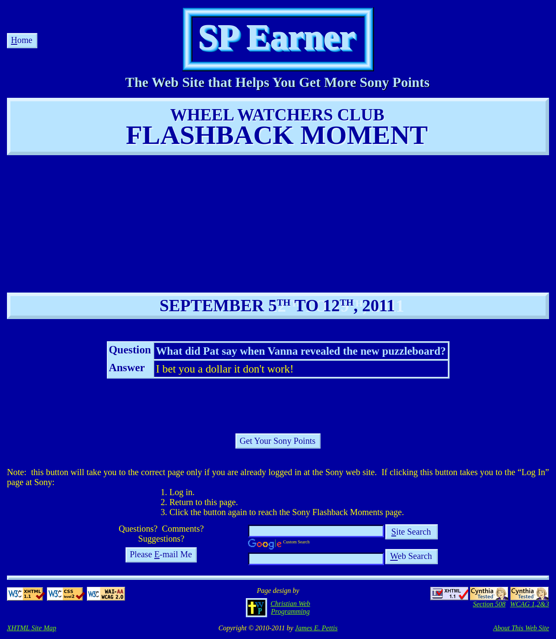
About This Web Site (521, 628)
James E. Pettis (316, 628)
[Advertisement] (195, 223)
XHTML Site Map (31, 628)
